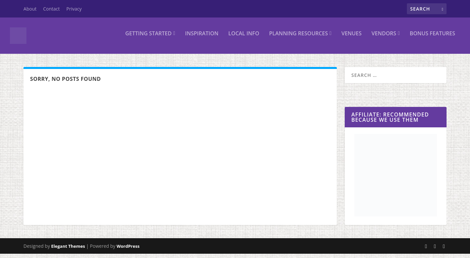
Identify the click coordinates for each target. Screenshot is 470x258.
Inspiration (201, 38)
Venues (351, 38)
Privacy (74, 9)
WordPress (128, 250)
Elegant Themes (68, 250)
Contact (51, 9)
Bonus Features (432, 38)
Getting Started (148, 38)
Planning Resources (298, 38)
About (29, 9)
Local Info (243, 38)
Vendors (384, 38)
